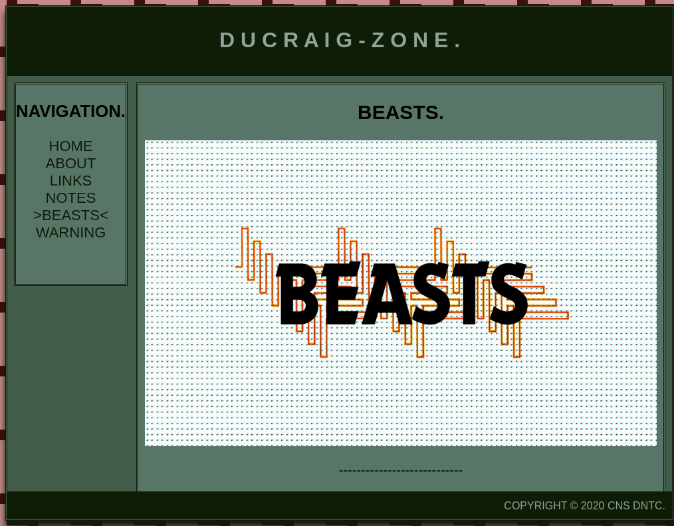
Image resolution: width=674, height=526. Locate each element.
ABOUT (71, 163)
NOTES (71, 198)
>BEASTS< (70, 215)
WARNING (71, 232)
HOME (71, 146)
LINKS (71, 180)
